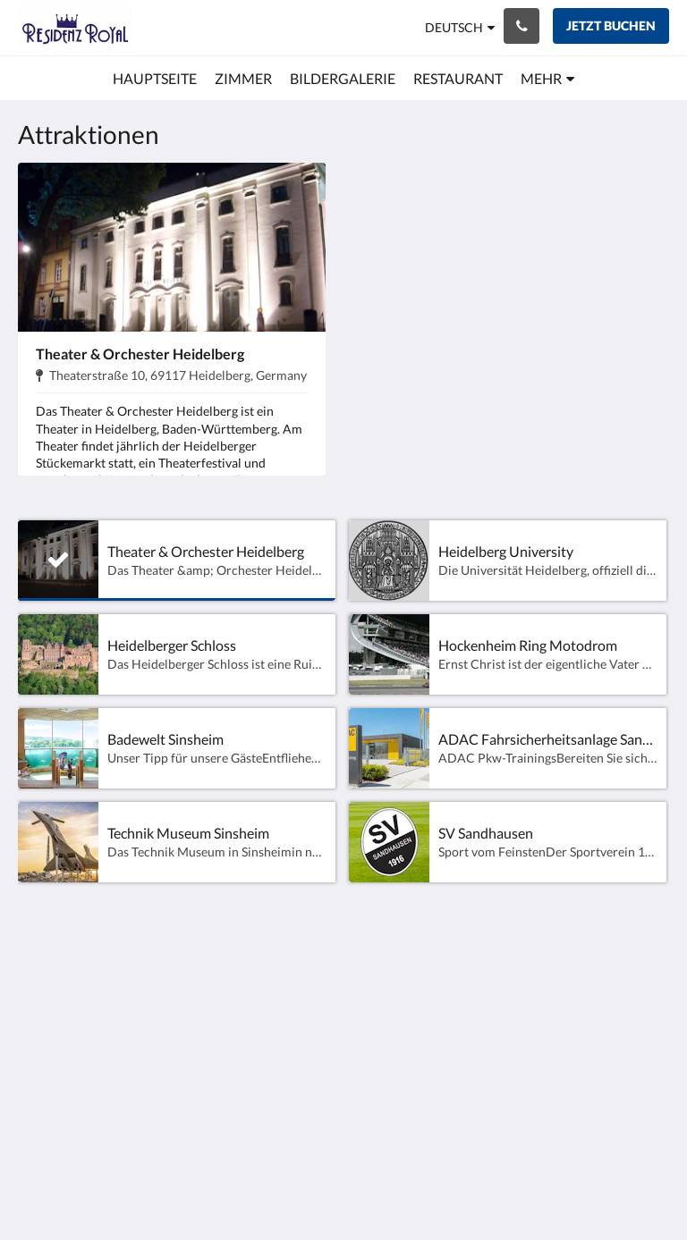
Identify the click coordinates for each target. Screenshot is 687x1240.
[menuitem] (155, 78)
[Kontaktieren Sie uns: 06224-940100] (521, 26)
